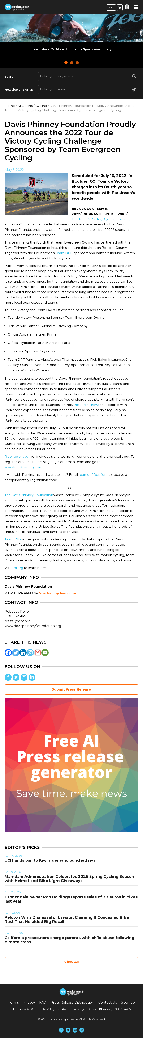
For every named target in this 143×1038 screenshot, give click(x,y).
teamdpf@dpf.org (93, 475)
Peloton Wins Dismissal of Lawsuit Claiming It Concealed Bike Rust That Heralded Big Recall (67, 919)
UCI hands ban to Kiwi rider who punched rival (51, 860)
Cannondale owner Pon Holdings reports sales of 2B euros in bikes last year (71, 899)
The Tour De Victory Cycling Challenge (102, 219)
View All (71, 962)
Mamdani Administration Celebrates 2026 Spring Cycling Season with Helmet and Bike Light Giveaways (69, 878)
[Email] (45, 652)
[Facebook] (8, 652)
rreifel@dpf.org (18, 621)
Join (111, 7)
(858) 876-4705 (121, 1009)
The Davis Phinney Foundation (29, 495)
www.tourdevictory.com (23, 467)
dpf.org (17, 568)
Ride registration (17, 457)
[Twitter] (15, 652)
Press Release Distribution (72, 1002)
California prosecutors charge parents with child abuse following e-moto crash (69, 940)
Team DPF (63, 253)
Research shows (87, 405)
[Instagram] (30, 652)
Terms (13, 1002)
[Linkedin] (23, 652)
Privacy (29, 1002)
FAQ (42, 1002)
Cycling (41, 106)
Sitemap (128, 1002)
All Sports (25, 106)
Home (10, 106)
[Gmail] (37, 652)
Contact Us (107, 1002)
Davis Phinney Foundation (57, 593)
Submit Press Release (71, 689)
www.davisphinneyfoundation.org (33, 626)
